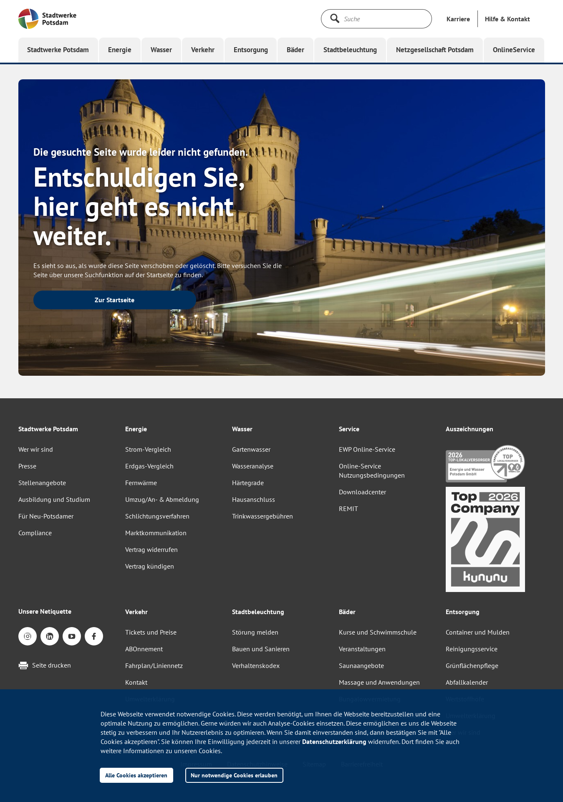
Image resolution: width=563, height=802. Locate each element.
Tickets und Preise (151, 632)
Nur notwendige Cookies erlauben (234, 775)
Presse (27, 466)
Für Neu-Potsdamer (45, 516)
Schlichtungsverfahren (157, 516)
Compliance (35, 533)
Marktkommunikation (156, 533)
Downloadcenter (362, 492)
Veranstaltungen (362, 649)
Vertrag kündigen (149, 566)
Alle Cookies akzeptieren (136, 775)
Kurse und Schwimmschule (378, 632)
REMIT (348, 508)
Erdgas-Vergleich (149, 466)
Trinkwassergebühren (262, 516)
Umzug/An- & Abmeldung (162, 499)
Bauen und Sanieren (261, 649)
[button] (507, 18)
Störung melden (255, 632)
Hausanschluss (253, 499)
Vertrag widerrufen (151, 549)
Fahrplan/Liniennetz (154, 665)
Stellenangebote (42, 482)
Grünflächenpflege (472, 665)
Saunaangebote (361, 665)
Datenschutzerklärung (334, 741)
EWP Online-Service (367, 449)
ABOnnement (144, 649)
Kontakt (136, 682)
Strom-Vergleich (148, 449)
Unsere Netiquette (44, 611)
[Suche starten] (335, 18)
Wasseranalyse (252, 466)
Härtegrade (248, 482)
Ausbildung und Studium (54, 499)
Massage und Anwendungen (379, 682)
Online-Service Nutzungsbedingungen (372, 470)
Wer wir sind (35, 449)
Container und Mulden (478, 632)
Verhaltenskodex (256, 665)
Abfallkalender (467, 682)
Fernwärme (141, 482)
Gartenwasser (251, 449)
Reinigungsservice (471, 649)
